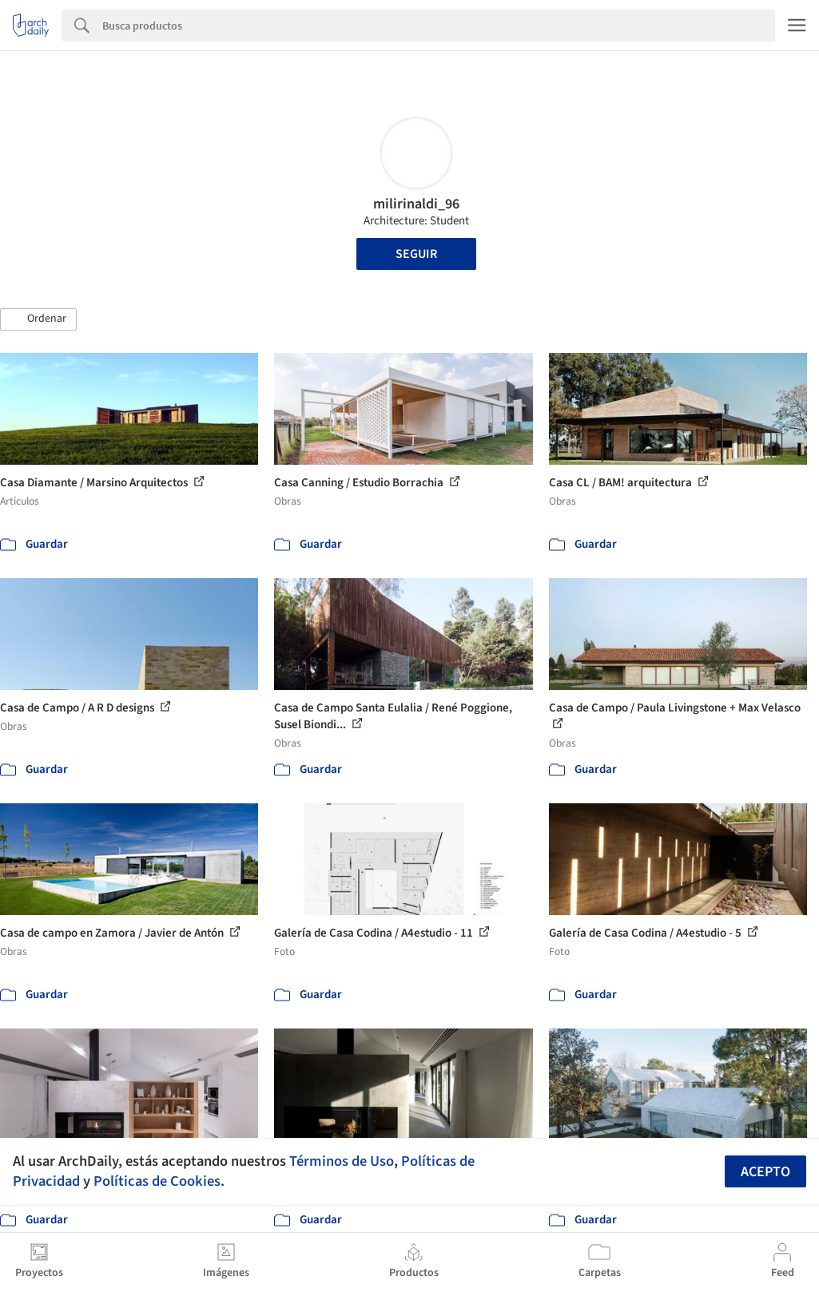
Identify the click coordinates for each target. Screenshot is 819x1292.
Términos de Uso (341, 1161)
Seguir (416, 254)
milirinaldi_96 (416, 204)
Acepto (765, 1172)
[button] (38, 319)
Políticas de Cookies (157, 1181)
